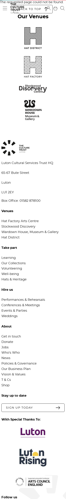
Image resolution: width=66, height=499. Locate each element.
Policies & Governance (19, 363)
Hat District (10, 237)
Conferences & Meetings (20, 305)
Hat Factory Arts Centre (20, 221)
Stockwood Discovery (18, 226)
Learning (8, 258)
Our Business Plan (16, 369)
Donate (7, 342)
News (5, 358)
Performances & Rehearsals (23, 299)
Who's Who (10, 352)
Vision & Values (13, 374)
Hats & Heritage (14, 279)
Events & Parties (14, 310)
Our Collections (13, 263)
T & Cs (6, 380)
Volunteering (11, 268)
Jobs (5, 347)
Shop (5, 385)
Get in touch (11, 336)
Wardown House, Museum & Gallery (30, 232)
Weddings (9, 316)
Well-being (10, 274)
